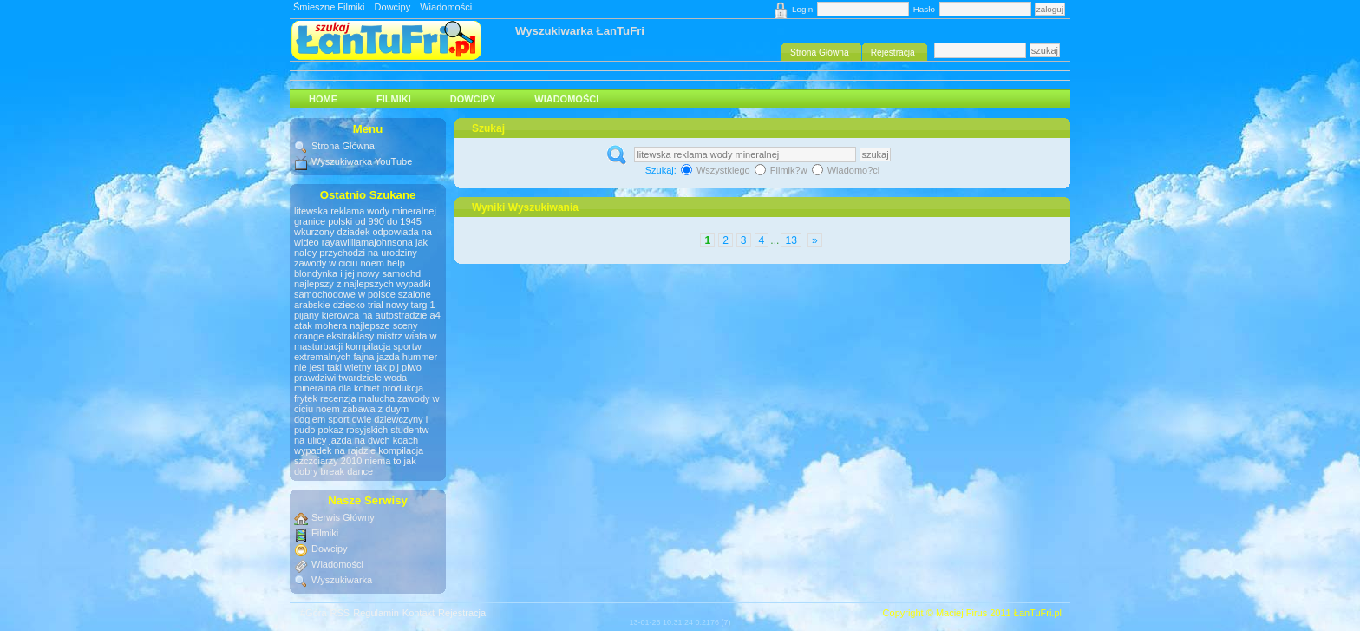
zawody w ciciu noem (339, 263)
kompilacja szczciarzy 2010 (358, 455)
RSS (340, 613)
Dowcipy (393, 7)
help (396, 263)
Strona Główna (343, 146)
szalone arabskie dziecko (362, 299)
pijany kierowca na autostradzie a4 (367, 315)
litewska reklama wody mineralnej (365, 211)
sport (338, 419)
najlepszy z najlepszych (344, 284)
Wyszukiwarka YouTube (361, 161)
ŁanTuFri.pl (1038, 613)
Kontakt (418, 613)
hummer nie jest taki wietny (365, 362)
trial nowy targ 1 (401, 304)
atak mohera (320, 325)
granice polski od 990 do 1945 (358, 221)
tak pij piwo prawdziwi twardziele (358, 372)
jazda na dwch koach (373, 440)
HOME (323, 99)
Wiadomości (446, 7)
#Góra (313, 613)
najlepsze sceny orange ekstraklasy (356, 330)
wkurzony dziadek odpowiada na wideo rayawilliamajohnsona (363, 237)
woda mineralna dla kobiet (350, 382)
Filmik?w (782, 170)
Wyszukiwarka (341, 580)
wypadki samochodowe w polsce (362, 289)
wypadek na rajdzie (335, 450)
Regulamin (376, 613)
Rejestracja (462, 613)
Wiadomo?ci (846, 170)
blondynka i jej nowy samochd (357, 273)
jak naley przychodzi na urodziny (361, 247)
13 (790, 240)
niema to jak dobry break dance (355, 466)
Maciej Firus (961, 613)
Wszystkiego (717, 170)
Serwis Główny (343, 517)
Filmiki (393, 99)
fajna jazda (376, 357)
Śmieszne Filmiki (329, 7)
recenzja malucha (357, 398)
